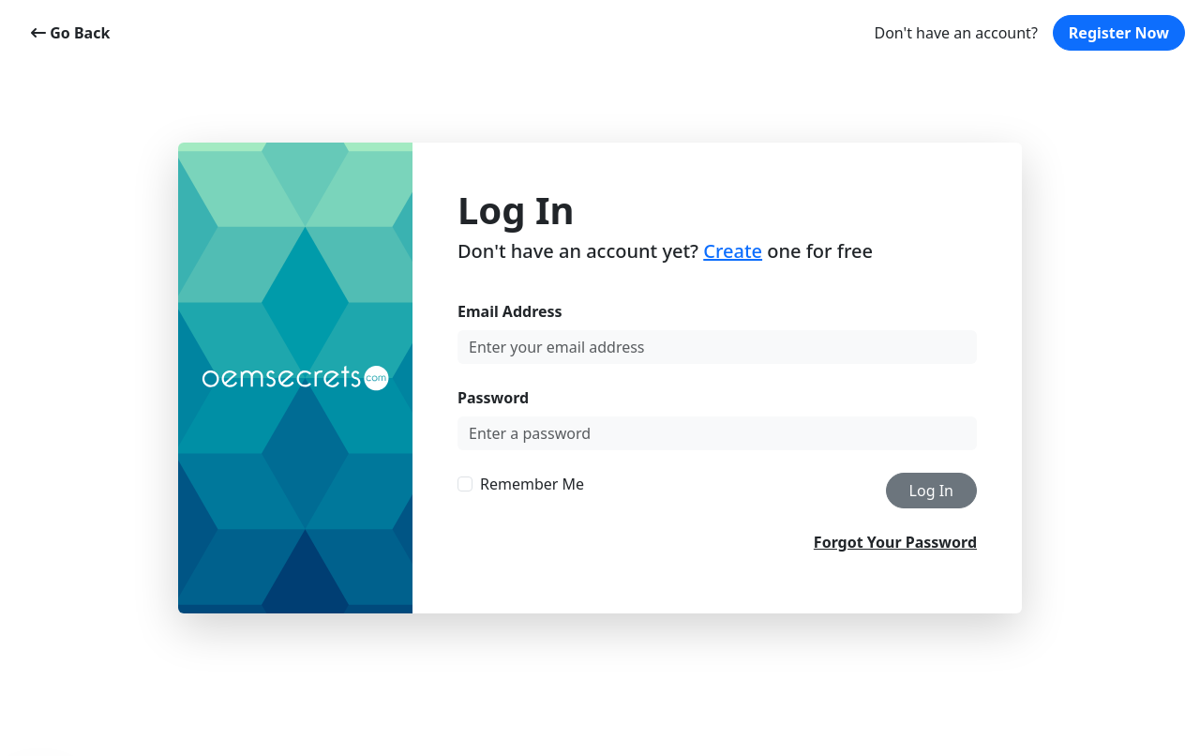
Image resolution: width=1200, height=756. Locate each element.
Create (732, 251)
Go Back (70, 33)
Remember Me (532, 484)
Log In (931, 490)
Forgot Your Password (895, 542)
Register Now (1119, 33)
